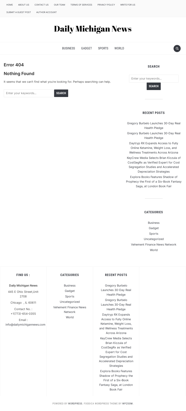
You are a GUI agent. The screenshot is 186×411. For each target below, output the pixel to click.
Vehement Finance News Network (153, 244)
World (119, 48)
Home (9, 4)
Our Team (59, 4)
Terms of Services (81, 4)
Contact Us (42, 4)
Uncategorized (154, 239)
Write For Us (127, 4)
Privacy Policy (106, 4)
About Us (23, 4)
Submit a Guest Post (18, 12)
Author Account (46, 12)
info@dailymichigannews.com (25, 324)
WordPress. (75, 403)
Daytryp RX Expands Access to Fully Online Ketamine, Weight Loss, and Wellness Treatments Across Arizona (153, 147)
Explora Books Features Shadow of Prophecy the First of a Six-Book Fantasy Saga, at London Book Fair (154, 181)
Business (68, 48)
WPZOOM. (128, 403)
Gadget (86, 48)
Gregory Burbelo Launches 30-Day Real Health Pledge (116, 290)
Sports (103, 48)
